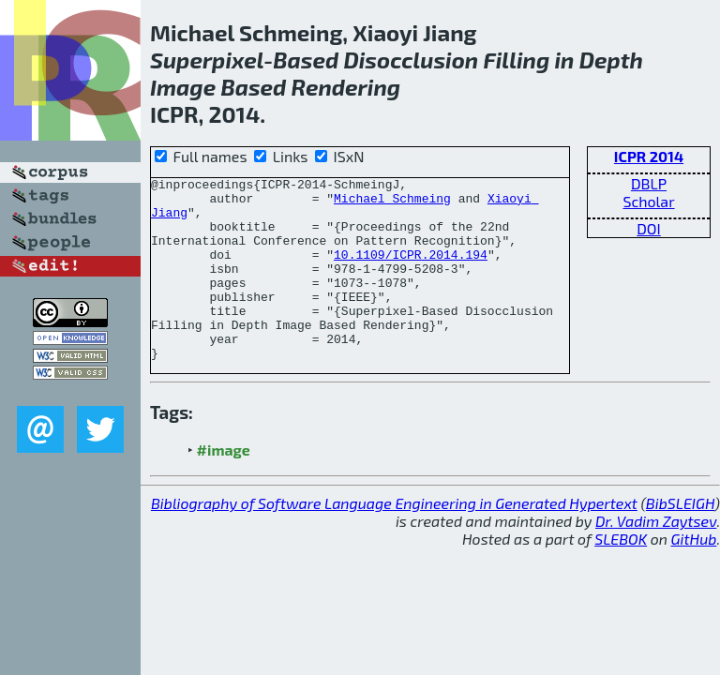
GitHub (694, 575)
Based (305, 59)
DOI (649, 228)
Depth (611, 59)
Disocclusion (410, 59)
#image (223, 486)
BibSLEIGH (680, 539)
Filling (516, 59)
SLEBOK (620, 575)
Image (183, 86)
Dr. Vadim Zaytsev (655, 557)
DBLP (649, 183)
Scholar (648, 201)
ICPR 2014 (648, 156)
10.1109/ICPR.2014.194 (411, 270)
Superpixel (206, 59)
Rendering (346, 86)
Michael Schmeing (392, 203)
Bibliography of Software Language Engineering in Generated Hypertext (394, 539)
